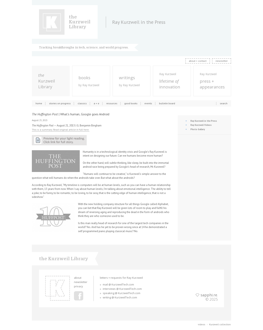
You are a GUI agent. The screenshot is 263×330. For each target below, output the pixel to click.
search (223, 103)
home (39, 103)
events (148, 103)
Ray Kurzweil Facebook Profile (78, 295)
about (77, 278)
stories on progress (60, 103)
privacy (78, 286)
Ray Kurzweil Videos (201, 125)
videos (201, 324)
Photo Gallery (197, 129)
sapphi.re (209, 295)
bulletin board (167, 103)
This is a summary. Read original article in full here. (60, 129)
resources (111, 103)
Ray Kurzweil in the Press (203, 120)
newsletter (222, 60)
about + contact (197, 60)
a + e (96, 103)
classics (82, 103)
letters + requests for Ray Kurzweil (121, 278)
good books (130, 103)
